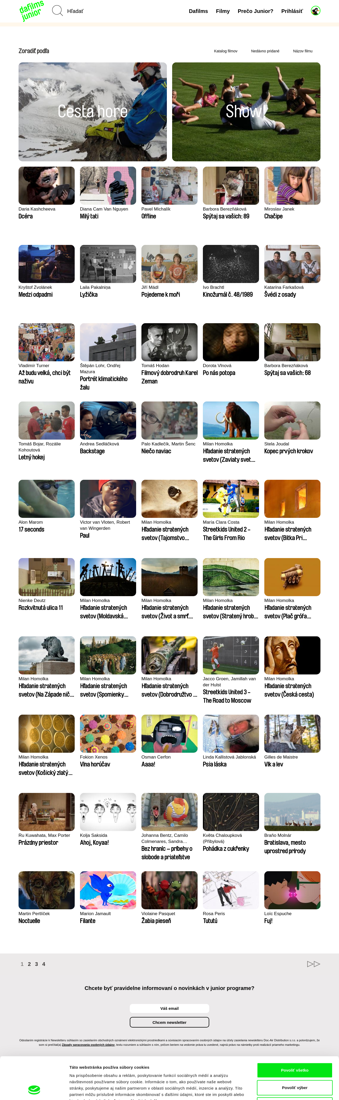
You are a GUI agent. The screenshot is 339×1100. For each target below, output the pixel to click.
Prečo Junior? (255, 11)
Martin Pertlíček (34, 913)
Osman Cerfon (156, 757)
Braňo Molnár (277, 835)
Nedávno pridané (265, 51)
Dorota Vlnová (217, 365)
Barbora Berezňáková (224, 209)
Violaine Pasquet (158, 913)
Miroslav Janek (279, 209)
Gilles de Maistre (281, 757)
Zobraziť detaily (277, 1089)
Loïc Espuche (278, 913)
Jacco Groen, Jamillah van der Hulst (229, 681)
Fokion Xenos (94, 757)
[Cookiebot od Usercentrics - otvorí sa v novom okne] (34, 1090)
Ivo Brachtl (213, 287)
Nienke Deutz (32, 600)
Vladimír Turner (34, 365)
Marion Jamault (95, 913)
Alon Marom (31, 522)
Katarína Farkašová (284, 287)
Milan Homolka (218, 443)
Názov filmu (303, 51)
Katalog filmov (226, 51)
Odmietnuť (294, 1065)
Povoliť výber (294, 1048)
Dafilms (198, 11)
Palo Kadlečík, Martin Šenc (168, 443)
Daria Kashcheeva (37, 209)
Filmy (223, 11)
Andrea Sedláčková (99, 443)
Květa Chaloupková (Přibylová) (222, 838)
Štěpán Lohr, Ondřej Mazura (100, 368)
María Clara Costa (221, 522)
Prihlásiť (292, 11)
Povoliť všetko (295, 1030)
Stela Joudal (276, 443)
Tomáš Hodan (155, 365)
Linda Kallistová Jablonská (229, 757)
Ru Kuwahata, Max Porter (44, 835)
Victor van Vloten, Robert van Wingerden (105, 525)
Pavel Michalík (156, 209)
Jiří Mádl (149, 287)
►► (313, 964)
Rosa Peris (214, 913)
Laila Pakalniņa (95, 287)
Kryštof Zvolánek (35, 287)
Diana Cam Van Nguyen (104, 209)
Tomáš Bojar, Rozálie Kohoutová (40, 447)
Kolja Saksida (93, 835)
